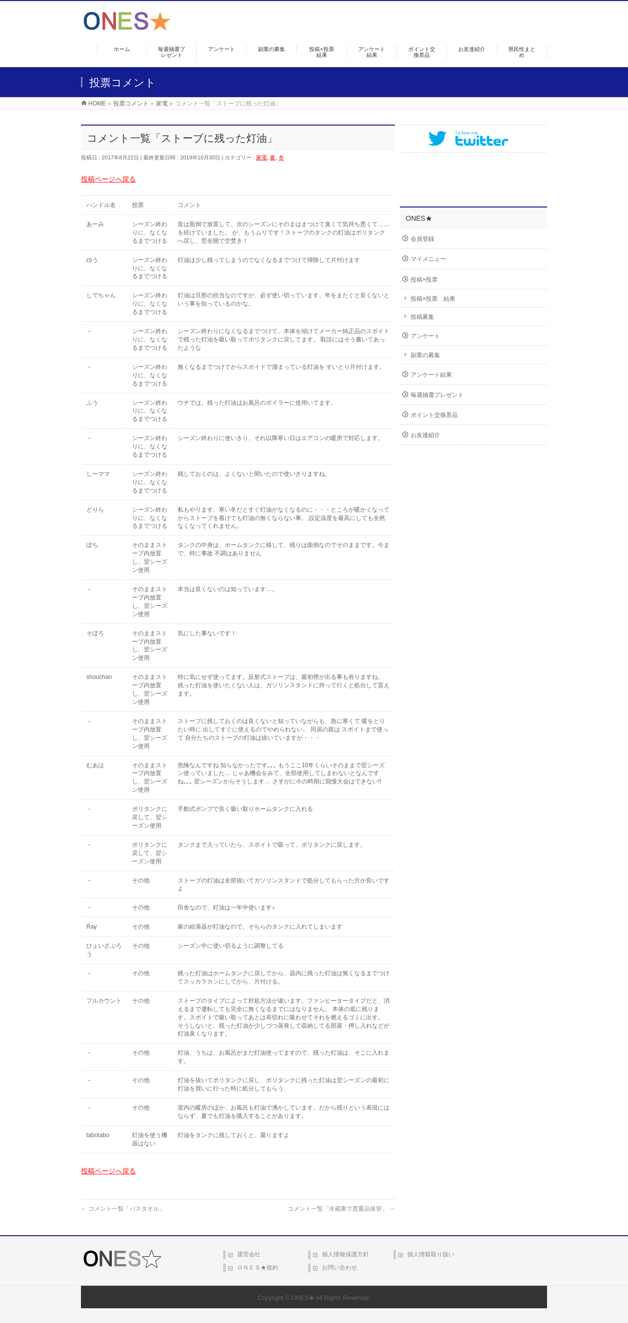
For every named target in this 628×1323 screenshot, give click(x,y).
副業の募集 (425, 355)
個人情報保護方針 (345, 1254)
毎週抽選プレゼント (437, 394)
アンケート (425, 336)
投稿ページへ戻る (108, 179)
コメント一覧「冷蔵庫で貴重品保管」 (341, 1208)
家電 (261, 157)
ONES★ (302, 1298)
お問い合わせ (339, 1267)
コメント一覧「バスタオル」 (123, 1208)
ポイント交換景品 (434, 415)
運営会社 (249, 1254)
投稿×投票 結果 (433, 298)
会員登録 (422, 238)
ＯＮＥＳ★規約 (257, 1267)
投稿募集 (422, 316)
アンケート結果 (431, 374)
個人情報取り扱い (430, 1254)
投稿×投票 (424, 279)
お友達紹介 (425, 435)
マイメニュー (428, 259)
